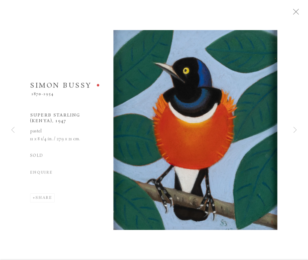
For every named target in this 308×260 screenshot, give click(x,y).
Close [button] (299, 13)
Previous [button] (13, 130)
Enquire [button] (41, 174)
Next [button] (295, 130)
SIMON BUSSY (61, 88)
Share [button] (43, 200)
